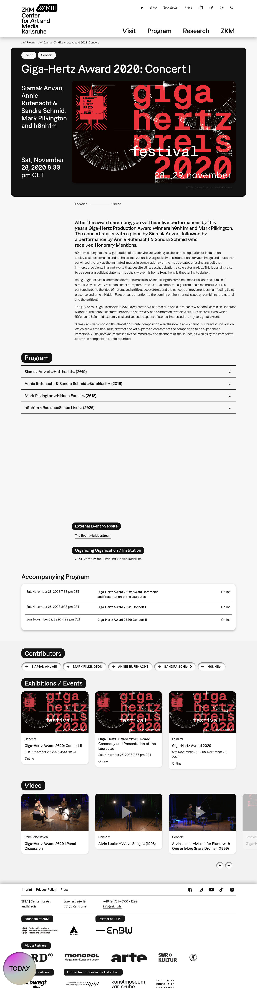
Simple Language (200, 7)
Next (228, 865)
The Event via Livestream (93, 535)
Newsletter (171, 7)
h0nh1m (214, 666)
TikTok (221, 889)
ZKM (228, 31)
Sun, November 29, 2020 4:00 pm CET (53, 619)
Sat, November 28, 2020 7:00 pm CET (52, 591)
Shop (153, 7)
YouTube (211, 889)
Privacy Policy (46, 889)
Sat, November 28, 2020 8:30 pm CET (52, 607)
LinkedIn (232, 889)
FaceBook (190, 889)
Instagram (200, 889)
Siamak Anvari (44, 666)
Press (188, 7)
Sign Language (211, 7)
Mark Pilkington (87, 666)
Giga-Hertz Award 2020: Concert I (121, 607)
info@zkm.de (112, 906)
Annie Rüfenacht (133, 666)
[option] (55, 727)
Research (196, 31)
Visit (129, 31)
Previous (219, 865)
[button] (154, 132)
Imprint (27, 889)
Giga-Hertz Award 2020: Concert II (122, 620)
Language (221, 7)
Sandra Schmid (178, 666)
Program (159, 31)
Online (116, 204)
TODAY (19, 968)
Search (232, 7)
